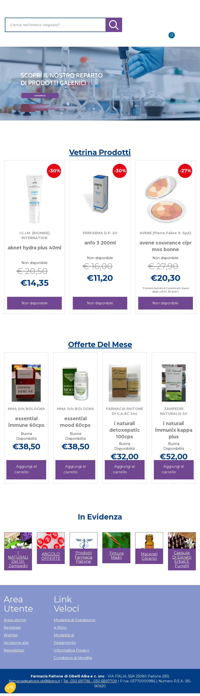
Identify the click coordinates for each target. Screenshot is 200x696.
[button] (15, 554)
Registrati (12, 627)
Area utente (15, 620)
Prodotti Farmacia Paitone (83, 557)
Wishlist (11, 635)
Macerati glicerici (149, 556)
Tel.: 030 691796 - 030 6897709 (90, 681)
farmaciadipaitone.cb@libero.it (34, 681)
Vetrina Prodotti (100, 152)
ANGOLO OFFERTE (51, 556)
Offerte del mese (100, 344)
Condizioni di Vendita (73, 657)
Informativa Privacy (71, 650)
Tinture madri (116, 555)
